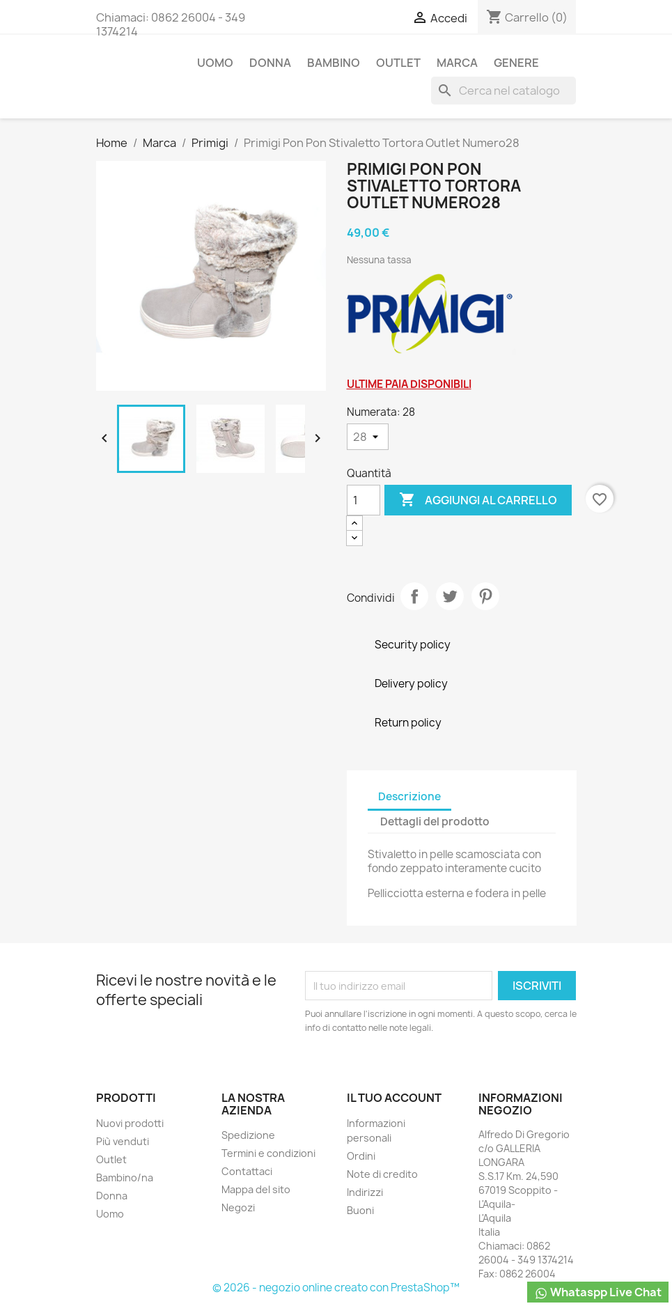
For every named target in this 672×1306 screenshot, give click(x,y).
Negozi (238, 1207)
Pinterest (485, 596)
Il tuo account (394, 1097)
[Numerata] (368, 436)
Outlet (398, 62)
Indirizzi (365, 1192)
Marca (457, 62)
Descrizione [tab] (409, 796)
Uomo (215, 62)
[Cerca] (503, 90)
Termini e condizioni (268, 1153)
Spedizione (248, 1135)
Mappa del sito (255, 1189)
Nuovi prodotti (130, 1123)
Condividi (414, 596)
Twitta (450, 596)
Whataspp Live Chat (598, 1292)
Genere (516, 62)
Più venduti (122, 1141)
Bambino (333, 62)
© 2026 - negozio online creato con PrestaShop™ (336, 1287)
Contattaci (246, 1171)
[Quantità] (363, 500)
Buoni (360, 1210)
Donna (270, 62)
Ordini (361, 1156)
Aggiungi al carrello (478, 500)
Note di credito (382, 1174)
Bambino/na (124, 1177)
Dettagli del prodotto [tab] (435, 821)
